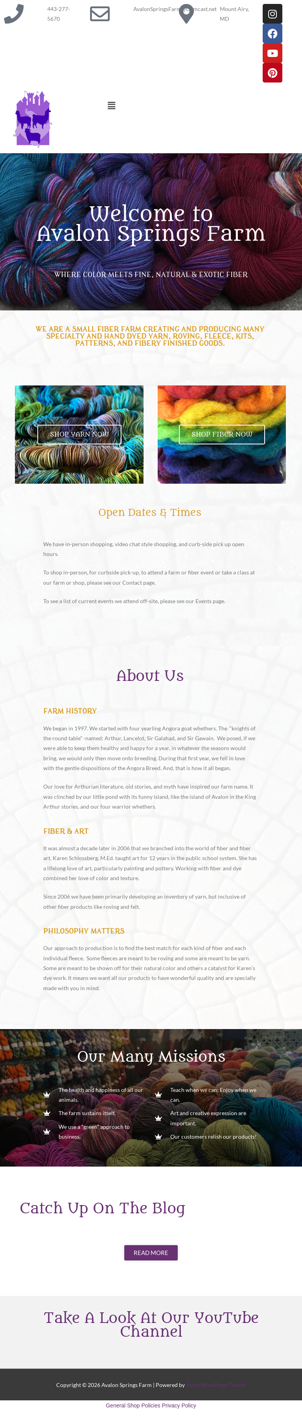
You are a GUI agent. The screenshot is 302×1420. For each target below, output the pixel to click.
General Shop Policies (133, 1405)
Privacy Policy (179, 1405)
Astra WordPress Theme (216, 1384)
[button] (201, 105)
